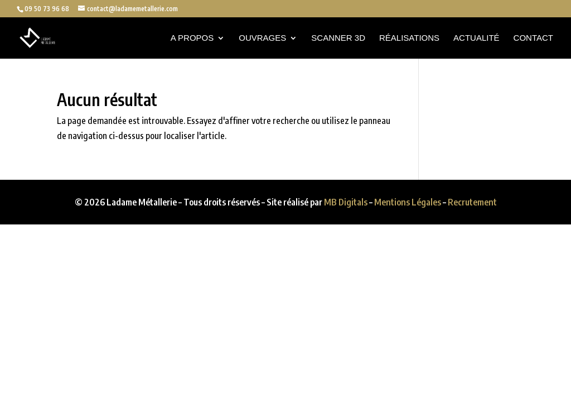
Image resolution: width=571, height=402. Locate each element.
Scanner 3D (338, 38)
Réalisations (409, 38)
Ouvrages (262, 38)
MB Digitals (345, 202)
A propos (192, 38)
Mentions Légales (407, 202)
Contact (533, 38)
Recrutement (472, 202)
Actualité (476, 38)
